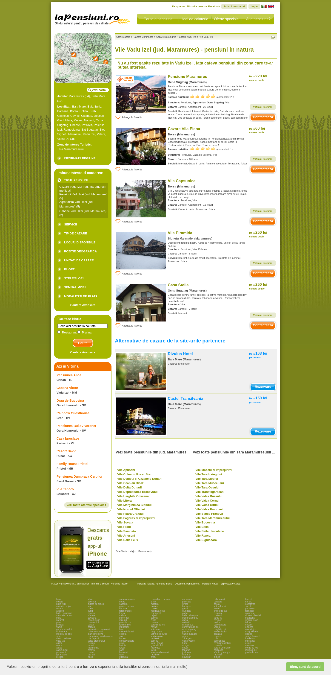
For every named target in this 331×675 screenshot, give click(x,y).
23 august (187, 638)
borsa (91, 652)
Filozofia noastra (197, 6)
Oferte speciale (226, 19)
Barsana (62, 111)
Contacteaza (263, 117)
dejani (154, 615)
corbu (185, 613)
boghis (217, 636)
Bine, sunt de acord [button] (305, 667)
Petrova (87, 125)
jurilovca (186, 652)
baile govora (220, 624)
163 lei (258, 355)
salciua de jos (158, 624)
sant (121, 650)
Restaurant (67, 332)
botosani (123, 652)
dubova (123, 608)
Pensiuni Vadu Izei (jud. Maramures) (83, 194)
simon (185, 604)
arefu (153, 657)
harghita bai (220, 629)
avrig (90, 611)
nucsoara (187, 599)
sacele (248, 606)
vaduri (217, 608)
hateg (122, 601)
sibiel (90, 599)
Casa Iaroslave (68, 438)
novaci (154, 627)
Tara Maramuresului (70, 149)
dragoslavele (251, 631)
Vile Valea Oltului (207, 504)
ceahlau (218, 634)
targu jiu (218, 618)
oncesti (249, 624)
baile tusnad (94, 620)
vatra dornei (220, 606)
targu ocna (156, 631)
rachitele (155, 654)
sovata (59, 601)
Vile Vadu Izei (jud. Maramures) (133, 551)
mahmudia (93, 647)
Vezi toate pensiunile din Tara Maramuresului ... (234, 452)
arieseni (60, 611)
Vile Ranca (203, 535)
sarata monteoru (127, 599)
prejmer (218, 620)
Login (254, 6)
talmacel (249, 611)
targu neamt (157, 643)
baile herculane (64, 613)
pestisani (186, 631)
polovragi (124, 618)
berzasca (218, 650)
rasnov (59, 608)
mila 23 (123, 620)
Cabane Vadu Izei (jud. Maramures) (82, 211)
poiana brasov (126, 606)
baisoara (186, 606)
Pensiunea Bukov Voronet (76, 426)
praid (58, 622)
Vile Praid (124, 526)
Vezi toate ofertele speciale (86, 505)
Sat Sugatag (89, 129)
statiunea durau (190, 618)
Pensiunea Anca (69, 375)
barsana (218, 601)
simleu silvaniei (253, 615)
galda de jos (251, 652)
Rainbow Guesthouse (73, 413)
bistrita (122, 645)
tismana (186, 654)
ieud (121, 654)
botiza (91, 624)
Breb (92, 111)
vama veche (188, 641)
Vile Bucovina (205, 522)
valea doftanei (126, 631)
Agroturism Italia (164, 583)
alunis (248, 643)
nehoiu (248, 601)
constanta (250, 604)
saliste (122, 615)
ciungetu (186, 611)
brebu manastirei (222, 643)
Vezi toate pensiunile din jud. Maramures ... (153, 452)
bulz (216, 638)
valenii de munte (222, 647)
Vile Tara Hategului (208, 474)
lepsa (122, 613)
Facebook (214, 6)
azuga (185, 645)
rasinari (154, 606)
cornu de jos (251, 647)
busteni (91, 643)
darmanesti (219, 641)
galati (185, 608)
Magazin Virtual (210, 583)
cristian (249, 634)
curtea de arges (96, 604)
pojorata (186, 601)
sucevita (123, 657)
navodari (186, 657)
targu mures (125, 611)
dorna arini (93, 622)
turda (185, 643)
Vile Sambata (126, 531)
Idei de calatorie (195, 19)
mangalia (250, 618)
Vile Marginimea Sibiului (134, 504)
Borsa (74, 111)
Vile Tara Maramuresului (212, 518)
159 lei (258, 399)
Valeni (101, 134)
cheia (90, 608)
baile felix (61, 604)
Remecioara (71, 129)
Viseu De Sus (66, 138)
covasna (92, 618)
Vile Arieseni (126, 535)
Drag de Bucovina (70, 400)
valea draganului (96, 641)
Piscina (84, 332)
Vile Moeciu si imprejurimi (213, 469)
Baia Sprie (94, 106)
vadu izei (60, 641)
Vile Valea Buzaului (209, 496)
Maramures (76, 96)
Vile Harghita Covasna (133, 496)
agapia (91, 613)
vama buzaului (189, 634)
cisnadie (218, 645)
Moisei (78, 120)
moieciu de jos (63, 606)
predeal (60, 624)
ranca (59, 645)
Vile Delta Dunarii (129, 487)
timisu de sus (220, 611)
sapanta (123, 604)
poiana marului (95, 631)
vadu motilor (157, 636)
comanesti (156, 613)
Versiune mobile (119, 583)
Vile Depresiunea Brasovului (137, 491)
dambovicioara (126, 641)
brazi (121, 629)
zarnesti (60, 620)
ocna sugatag (189, 629)
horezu (122, 638)
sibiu (58, 636)
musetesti (250, 641)
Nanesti (89, 120)
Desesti (99, 115)
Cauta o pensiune (158, 19)
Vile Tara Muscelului (209, 483)
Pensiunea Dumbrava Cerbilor (80, 476)
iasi (89, 606)
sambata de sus (64, 615)
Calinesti (63, 115)
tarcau (154, 650)
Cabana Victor (67, 388)
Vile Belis (202, 526)
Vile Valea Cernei (207, 500)
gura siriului (157, 645)
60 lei (257, 130)
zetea (185, 636)
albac (59, 647)
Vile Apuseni (126, 469)
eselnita (92, 601)
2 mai (153, 601)
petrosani (61, 652)
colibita (122, 634)
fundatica (250, 638)
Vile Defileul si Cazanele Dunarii (139, 478)
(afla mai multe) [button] (174, 667)
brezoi (248, 599)
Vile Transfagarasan (209, 491)
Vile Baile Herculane (209, 531)
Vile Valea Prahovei (209, 509)
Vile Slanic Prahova (209, 513)
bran (58, 599)
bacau (217, 604)
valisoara (249, 613)
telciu (248, 622)
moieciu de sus (64, 634)
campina (249, 645)
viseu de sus (251, 620)
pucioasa (249, 608)
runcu (122, 643)
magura (155, 604)
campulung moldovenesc (100, 636)
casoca (154, 618)
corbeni (91, 627)
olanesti (249, 627)
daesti (185, 647)
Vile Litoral (124, 500)
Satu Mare (99, 96)
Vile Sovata (125, 522)
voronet (91, 615)
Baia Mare (79, 106)
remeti (91, 645)
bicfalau (218, 613)
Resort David (66, 451)
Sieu (103, 129)
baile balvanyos (190, 615)
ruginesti (218, 654)
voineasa (155, 629)
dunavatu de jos (190, 627)
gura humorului (64, 629)
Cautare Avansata (82, 305)
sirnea (217, 657)
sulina (122, 636)
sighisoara (61, 631)
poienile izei (125, 622)
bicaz (153, 620)
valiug (217, 627)
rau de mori (125, 624)
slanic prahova (63, 638)
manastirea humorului (99, 629)
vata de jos (250, 629)
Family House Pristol (72, 464)
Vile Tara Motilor (206, 478)
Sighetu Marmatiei (69, 134)
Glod (60, 120)
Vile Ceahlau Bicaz (130, 483)
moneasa (155, 647)
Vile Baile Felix (127, 539)
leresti (122, 647)
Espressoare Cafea (230, 583)
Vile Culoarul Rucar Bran (134, 474)
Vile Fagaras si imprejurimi (136, 518)
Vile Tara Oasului (207, 487)
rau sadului (251, 650)
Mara (68, 120)
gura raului (61, 654)
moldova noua (158, 611)
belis (58, 618)
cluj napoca (94, 638)
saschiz (154, 641)
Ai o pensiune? (258, 19)
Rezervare (263, 387)
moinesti (155, 638)
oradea (154, 622)
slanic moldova (95, 634)
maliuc (217, 622)
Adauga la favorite (128, 117)
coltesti (185, 622)
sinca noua (187, 624)
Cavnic (75, 115)
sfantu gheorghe (222, 652)
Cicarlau (86, 115)
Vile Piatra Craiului (130, 513)
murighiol (124, 627)
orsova (91, 650)
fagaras (186, 650)
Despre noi (178, 6)
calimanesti (219, 599)
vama (59, 627)
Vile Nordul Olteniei (131, 509)
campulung (62, 650)
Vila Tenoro (65, 489)
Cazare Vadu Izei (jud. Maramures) (82, 186)
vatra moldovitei (159, 634)
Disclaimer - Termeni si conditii (93, 583)
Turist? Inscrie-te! (234, 6)
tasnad (91, 654)
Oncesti (75, 125)
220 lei (258, 78)
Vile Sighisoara (206, 539)
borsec (154, 608)
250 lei (258, 234)
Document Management (187, 583)
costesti (218, 615)
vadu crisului (220, 631)
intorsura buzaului (160, 652)
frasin (90, 657)
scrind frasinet (252, 636)
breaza (59, 657)
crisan (59, 643)
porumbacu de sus (160, 599)
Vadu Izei (89, 134)
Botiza (84, 111)
